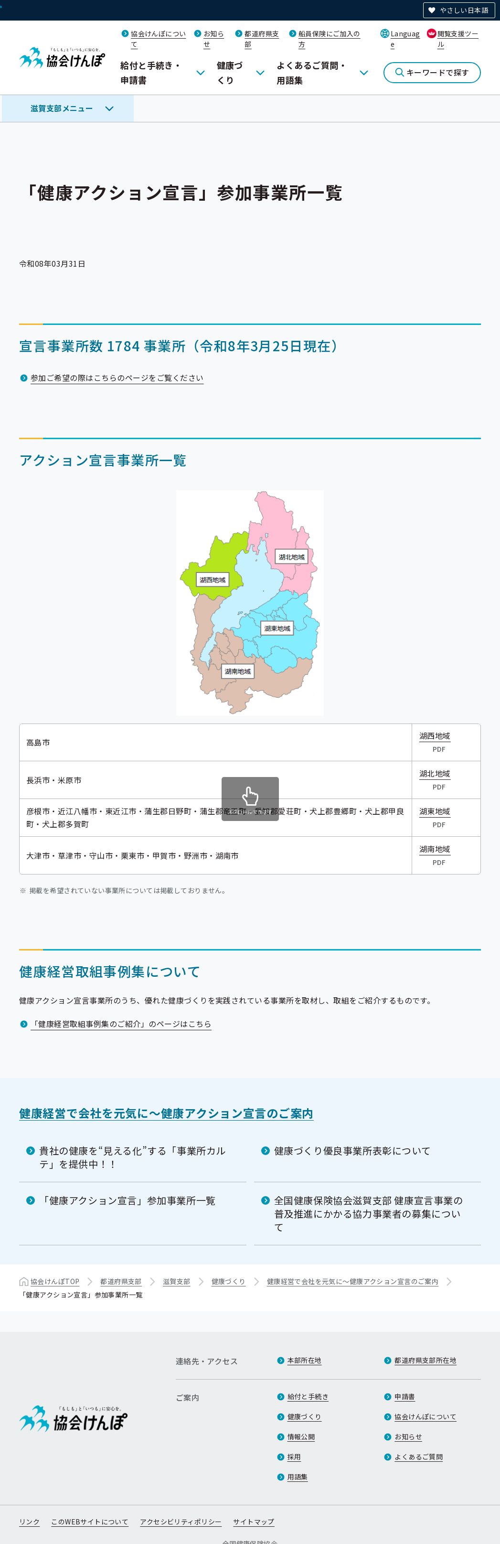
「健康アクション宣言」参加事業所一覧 (127, 1200)
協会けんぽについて (425, 1416)
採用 (294, 1456)
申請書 (404, 1396)
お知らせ (408, 1436)
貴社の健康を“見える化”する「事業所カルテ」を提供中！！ (132, 1157)
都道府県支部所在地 (425, 1360)
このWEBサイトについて (89, 1521)
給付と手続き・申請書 (151, 72)
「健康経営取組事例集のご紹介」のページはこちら (121, 1023)
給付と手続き (308, 1396)
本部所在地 (304, 1360)
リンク (29, 1521)
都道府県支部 (121, 1281)
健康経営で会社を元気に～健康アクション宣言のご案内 (166, 1112)
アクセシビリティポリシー (181, 1521)
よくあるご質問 (418, 1456)
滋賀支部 (177, 1281)
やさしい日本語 (464, 10)
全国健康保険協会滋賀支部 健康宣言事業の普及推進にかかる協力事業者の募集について (368, 1213)
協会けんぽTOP (55, 1281)
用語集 (297, 1476)
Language (405, 39)
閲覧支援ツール (458, 39)
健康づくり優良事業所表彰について (352, 1150)
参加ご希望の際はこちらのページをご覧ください (117, 377)
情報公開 (301, 1436)
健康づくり (230, 72)
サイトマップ (254, 1521)
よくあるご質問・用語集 (312, 72)
